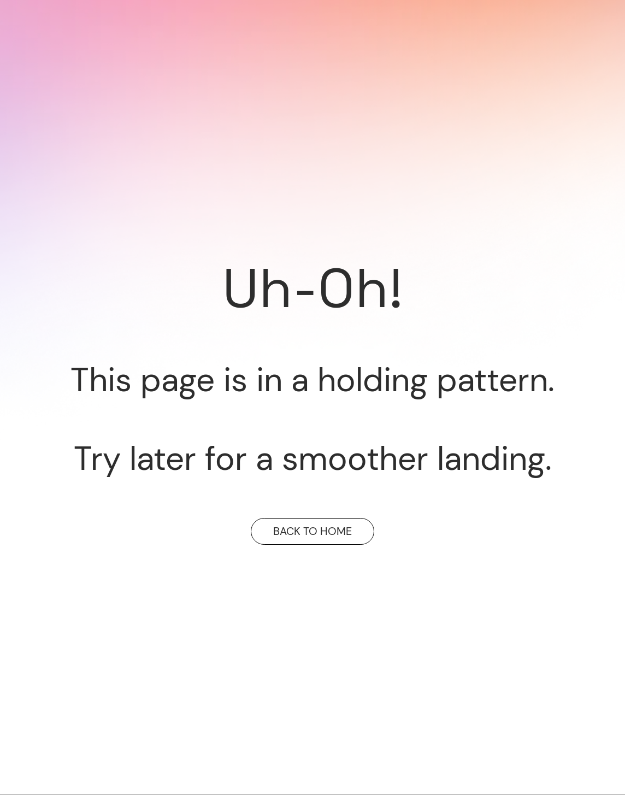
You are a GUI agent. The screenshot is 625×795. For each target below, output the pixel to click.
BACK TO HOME (312, 531)
